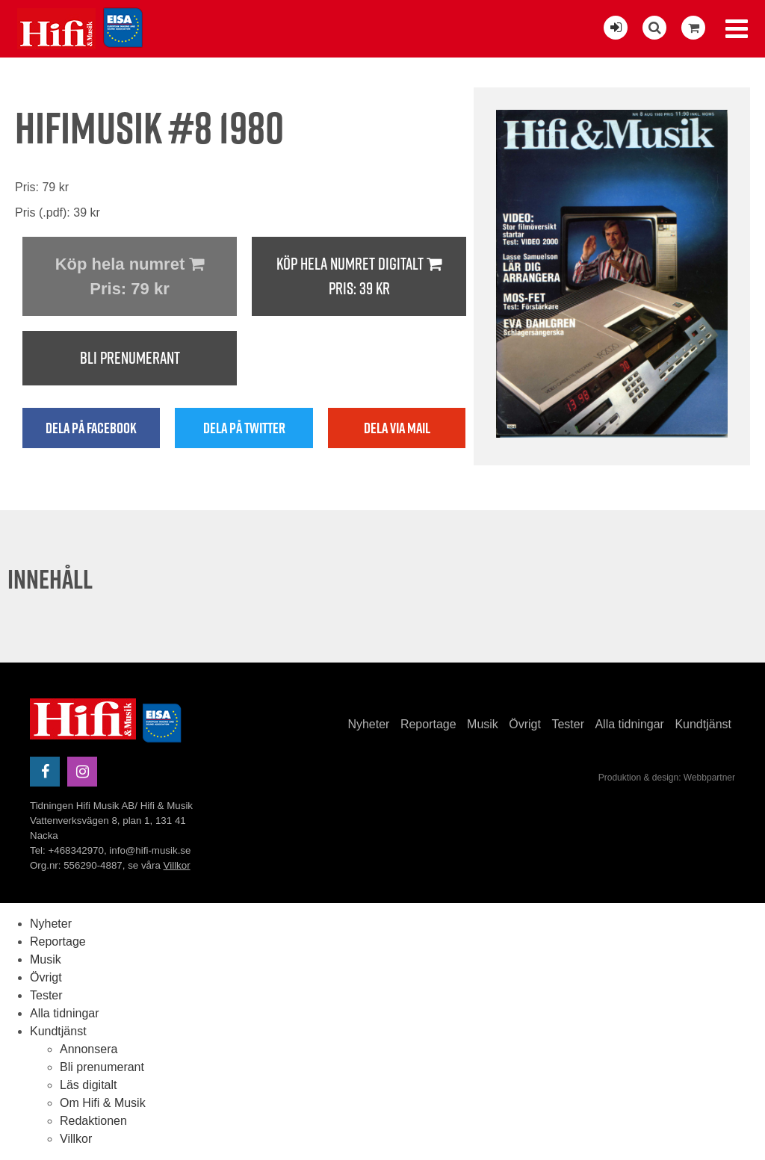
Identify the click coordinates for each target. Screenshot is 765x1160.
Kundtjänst (703, 724)
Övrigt (525, 724)
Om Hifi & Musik (103, 1103)
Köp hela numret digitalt (358, 276)
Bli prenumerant (130, 358)
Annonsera (88, 1049)
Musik (482, 724)
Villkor (177, 865)
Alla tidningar (629, 724)
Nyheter (368, 724)
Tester (567, 724)
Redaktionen (93, 1120)
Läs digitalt (88, 1085)
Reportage (428, 724)
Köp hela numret (129, 278)
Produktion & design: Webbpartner (666, 777)
